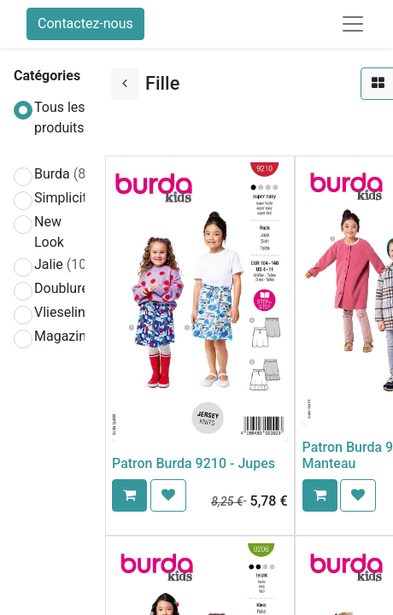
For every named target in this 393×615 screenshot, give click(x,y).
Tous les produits (59, 117)
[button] (129, 495)
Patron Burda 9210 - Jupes (193, 463)
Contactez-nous (85, 23)
